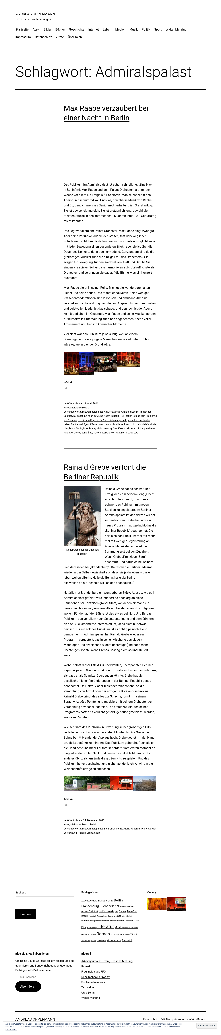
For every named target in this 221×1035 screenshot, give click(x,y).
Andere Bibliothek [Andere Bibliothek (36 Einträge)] (99, 900)
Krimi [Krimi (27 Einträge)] (83, 927)
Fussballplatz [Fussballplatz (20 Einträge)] (102, 916)
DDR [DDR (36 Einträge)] (117, 906)
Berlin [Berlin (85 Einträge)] (118, 900)
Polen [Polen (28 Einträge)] (84, 934)
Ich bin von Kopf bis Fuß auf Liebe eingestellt (102, 420)
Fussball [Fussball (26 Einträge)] (92, 916)
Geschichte (76, 29)
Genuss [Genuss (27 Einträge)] (117, 916)
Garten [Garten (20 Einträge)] (110, 916)
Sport (158, 29)
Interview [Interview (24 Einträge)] (114, 921)
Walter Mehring (176, 29)
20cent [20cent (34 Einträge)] (85, 900)
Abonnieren (28, 986)
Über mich (75, 37)
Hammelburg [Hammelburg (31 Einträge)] (88, 920)
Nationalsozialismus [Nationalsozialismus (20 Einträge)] (130, 927)
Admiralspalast (94, 411)
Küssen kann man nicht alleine (106, 424)
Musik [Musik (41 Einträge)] (118, 927)
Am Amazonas (112, 411)
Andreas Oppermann (35, 14)
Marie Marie (75, 428)
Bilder (47, 29)
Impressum (23, 37)
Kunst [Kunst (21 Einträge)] (89, 927)
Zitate (60, 37)
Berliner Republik (120, 828)
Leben (107, 29)
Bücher (60, 29)
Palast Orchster (72, 432)
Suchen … (21, 892)
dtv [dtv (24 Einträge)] (100, 911)
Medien (120, 29)
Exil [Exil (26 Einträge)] (116, 911)
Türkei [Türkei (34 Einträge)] (133, 934)
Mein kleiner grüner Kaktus (111, 428)
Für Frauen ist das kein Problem (138, 415)
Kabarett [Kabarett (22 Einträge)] (129, 921)
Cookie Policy (11, 1029)
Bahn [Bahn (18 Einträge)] (111, 901)
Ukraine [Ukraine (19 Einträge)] (93, 940)
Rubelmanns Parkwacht (95, 977)
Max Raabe (89, 428)
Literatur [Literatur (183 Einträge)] (105, 926)
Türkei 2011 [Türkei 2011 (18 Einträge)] (85, 940)
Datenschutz (43, 37)
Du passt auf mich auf (85, 415)
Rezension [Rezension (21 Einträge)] (91, 935)
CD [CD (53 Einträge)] (112, 906)
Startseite (22, 29)
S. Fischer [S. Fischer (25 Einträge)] (114, 935)
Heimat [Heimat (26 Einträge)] (105, 920)
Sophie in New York (93, 982)
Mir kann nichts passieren (141, 428)
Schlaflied (86, 432)
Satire (97, 832)
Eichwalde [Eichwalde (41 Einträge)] (108, 911)
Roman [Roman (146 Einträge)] (103, 933)
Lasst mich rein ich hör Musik (140, 424)
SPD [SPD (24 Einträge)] (122, 935)
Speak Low (132, 432)
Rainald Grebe (85, 832)
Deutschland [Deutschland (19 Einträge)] (125, 907)
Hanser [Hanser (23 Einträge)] (98, 921)
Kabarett (135, 828)
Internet (93, 29)
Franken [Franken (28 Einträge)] (122, 911)
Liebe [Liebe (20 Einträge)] (94, 927)
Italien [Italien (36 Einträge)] (121, 920)
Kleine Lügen (82, 424)
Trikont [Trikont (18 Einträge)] (127, 935)
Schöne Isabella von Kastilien (109, 432)
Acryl (36, 29)
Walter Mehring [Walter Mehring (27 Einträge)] (114, 940)
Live (66, 428)
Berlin (107, 828)
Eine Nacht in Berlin (109, 415)
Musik (133, 29)
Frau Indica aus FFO (93, 971)
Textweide (87, 987)
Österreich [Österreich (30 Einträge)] (127, 940)
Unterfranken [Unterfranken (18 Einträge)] (101, 940)
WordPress (198, 1019)
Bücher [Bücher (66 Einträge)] (104, 906)
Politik (146, 29)
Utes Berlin (88, 992)
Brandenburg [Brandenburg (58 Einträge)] (90, 906)
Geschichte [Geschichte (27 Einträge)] (127, 916)
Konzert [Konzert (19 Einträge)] (136, 921)
